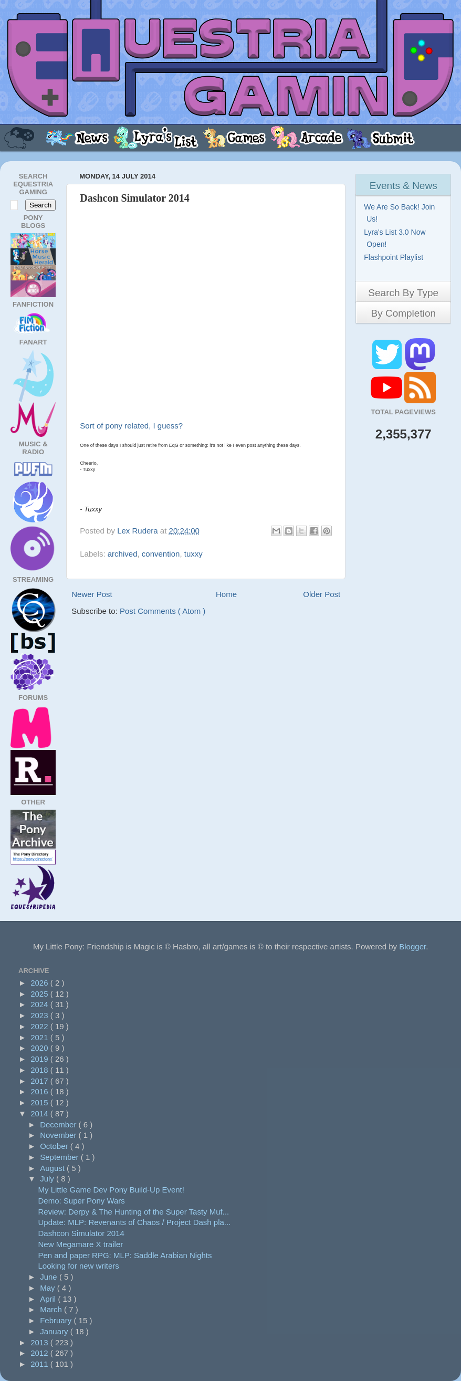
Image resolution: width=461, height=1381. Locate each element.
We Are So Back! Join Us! (400, 213)
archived (123, 553)
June (49, 1276)
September (60, 1157)
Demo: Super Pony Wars (81, 1200)
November (59, 1135)
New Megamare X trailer (80, 1244)
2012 (40, 1352)
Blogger (412, 946)
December (59, 1124)
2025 (40, 993)
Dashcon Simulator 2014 (81, 1233)
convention (161, 553)
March (52, 1309)
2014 (40, 1113)
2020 (40, 1047)
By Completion (403, 313)
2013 (40, 1342)
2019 (40, 1058)
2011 (40, 1363)
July (48, 1178)
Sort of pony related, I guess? (131, 425)
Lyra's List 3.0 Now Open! (395, 238)
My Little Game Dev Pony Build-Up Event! (111, 1189)
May (48, 1287)
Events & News (403, 185)
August (53, 1168)
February (57, 1320)
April (49, 1298)
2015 (40, 1102)
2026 (40, 982)
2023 (40, 1015)
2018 (40, 1069)
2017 (40, 1080)
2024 (40, 1004)
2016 (40, 1091)
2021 (40, 1037)
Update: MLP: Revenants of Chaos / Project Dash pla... (134, 1222)
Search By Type (403, 292)
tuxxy (193, 553)
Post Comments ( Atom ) (162, 610)
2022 (40, 1026)
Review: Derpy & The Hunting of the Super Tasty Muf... (133, 1211)
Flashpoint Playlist (394, 257)
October (55, 1146)
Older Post (321, 594)
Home (226, 594)
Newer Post (91, 594)
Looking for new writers (78, 1265)
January (55, 1331)
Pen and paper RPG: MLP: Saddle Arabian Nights (125, 1255)
